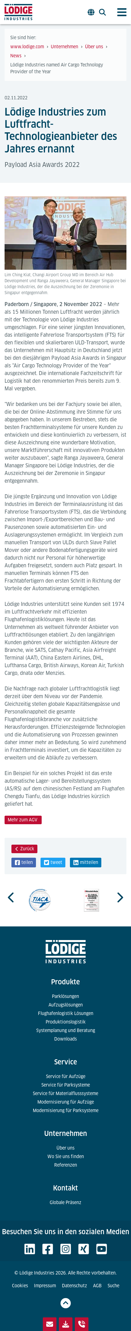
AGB (97, 1285)
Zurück (24, 848)
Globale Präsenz (65, 1202)
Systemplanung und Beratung (65, 1030)
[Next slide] (119, 897)
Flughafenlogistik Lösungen (65, 1013)
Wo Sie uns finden (65, 1156)
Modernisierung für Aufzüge (65, 1102)
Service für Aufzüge (65, 1076)
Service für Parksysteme (65, 1085)
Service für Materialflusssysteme (65, 1093)
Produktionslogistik (66, 1022)
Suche (113, 1285)
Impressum (45, 1285)
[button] (23, 862)
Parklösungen (65, 996)
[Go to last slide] (11, 897)
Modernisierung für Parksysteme (65, 1110)
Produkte (65, 982)
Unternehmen (65, 1133)
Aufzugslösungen (66, 1005)
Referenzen (65, 1165)
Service (65, 1062)
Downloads (65, 1039)
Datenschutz (74, 1285)
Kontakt (65, 1188)
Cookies (20, 1285)
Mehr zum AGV (23, 820)
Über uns (65, 1148)
